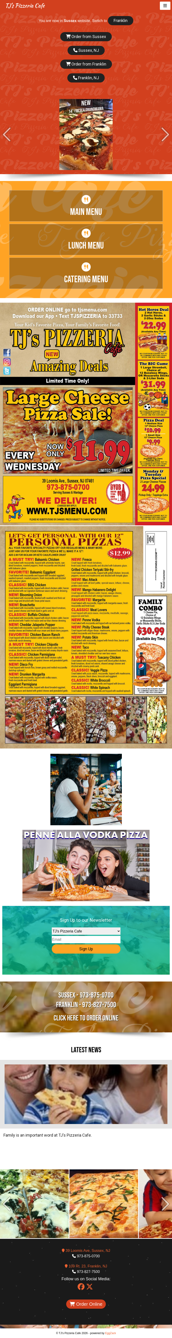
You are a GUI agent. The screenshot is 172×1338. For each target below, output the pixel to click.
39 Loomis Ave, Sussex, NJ (86, 1251)
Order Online (86, 1304)
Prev (6, 134)
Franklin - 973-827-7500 (86, 1005)
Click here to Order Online (86, 1018)
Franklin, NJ (86, 77)
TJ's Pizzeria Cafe (25, 6)
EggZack (110, 1333)
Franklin (121, 20)
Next (165, 134)
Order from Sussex (86, 36)
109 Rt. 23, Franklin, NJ (86, 1266)
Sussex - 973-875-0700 (86, 995)
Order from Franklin (86, 64)
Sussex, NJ (86, 50)
